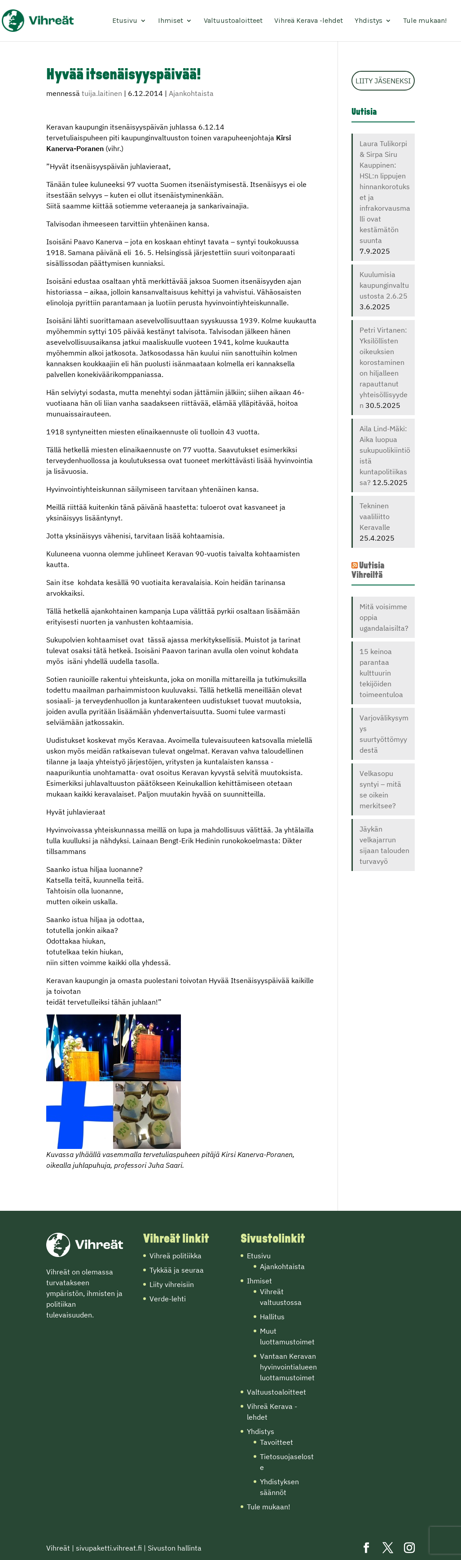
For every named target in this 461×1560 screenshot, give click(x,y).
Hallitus (272, 1316)
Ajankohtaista (191, 93)
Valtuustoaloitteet (233, 21)
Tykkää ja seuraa (176, 1269)
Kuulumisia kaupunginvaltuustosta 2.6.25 (384, 285)
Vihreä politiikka (175, 1255)
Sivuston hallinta (175, 1547)
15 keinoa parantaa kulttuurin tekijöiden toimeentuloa (381, 673)
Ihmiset (170, 21)
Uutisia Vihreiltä (367, 570)
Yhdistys (368, 21)
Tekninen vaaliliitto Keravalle (375, 516)
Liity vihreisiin (171, 1284)
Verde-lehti (167, 1298)
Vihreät (58, 1547)
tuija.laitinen (102, 93)
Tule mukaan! (425, 21)
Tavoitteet (276, 1442)
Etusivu (124, 21)
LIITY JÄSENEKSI (383, 80)
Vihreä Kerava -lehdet (308, 21)
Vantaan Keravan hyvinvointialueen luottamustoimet (288, 1367)
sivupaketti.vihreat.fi (109, 1547)
